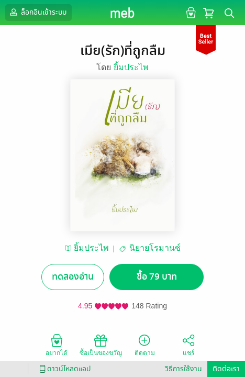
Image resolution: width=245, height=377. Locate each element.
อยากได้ (57, 344)
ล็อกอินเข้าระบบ (37, 12)
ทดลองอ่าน (73, 277)
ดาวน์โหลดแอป (63, 368)
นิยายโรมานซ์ (155, 247)
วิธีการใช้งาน (183, 368)
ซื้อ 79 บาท (157, 277)
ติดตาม (145, 344)
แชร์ (188, 344)
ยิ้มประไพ (131, 67)
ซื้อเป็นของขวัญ (101, 344)
